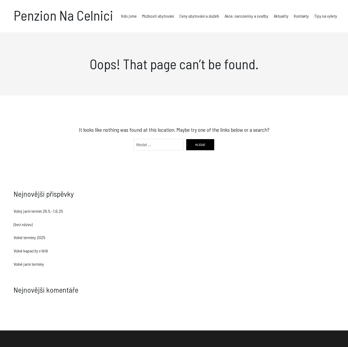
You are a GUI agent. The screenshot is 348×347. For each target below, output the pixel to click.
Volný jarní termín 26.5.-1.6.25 (38, 211)
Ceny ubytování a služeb (199, 15)
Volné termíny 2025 (29, 237)
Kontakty (301, 15)
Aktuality (281, 15)
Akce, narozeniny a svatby (246, 15)
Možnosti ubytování (158, 15)
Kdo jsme (129, 15)
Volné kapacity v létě (31, 250)
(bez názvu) (23, 224)
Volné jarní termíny (29, 264)
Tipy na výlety (325, 15)
